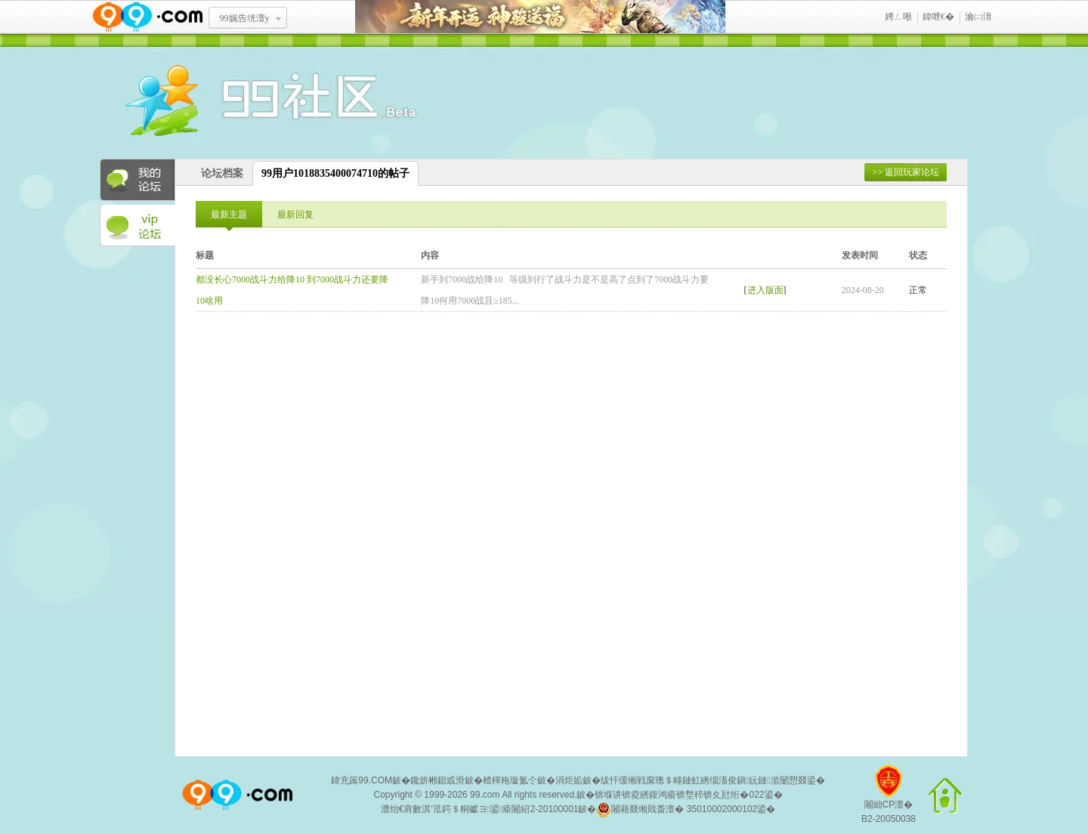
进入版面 (765, 290)
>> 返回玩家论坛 (905, 172)
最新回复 (295, 214)
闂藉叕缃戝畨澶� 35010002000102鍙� (685, 809)
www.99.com (147, 17)
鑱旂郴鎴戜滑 (437, 780)
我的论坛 (137, 180)
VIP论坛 (137, 226)
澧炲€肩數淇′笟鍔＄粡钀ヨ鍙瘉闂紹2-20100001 (480, 809)
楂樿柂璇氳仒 (510, 780)
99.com (484, 794)
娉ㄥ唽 (898, 16)
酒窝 (217, 102)
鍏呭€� (938, 16)
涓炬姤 (569, 780)
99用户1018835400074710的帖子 (335, 173)
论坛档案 (222, 173)
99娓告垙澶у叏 (245, 23)
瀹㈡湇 (978, 16)
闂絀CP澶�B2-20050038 (888, 799)
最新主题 (229, 214)
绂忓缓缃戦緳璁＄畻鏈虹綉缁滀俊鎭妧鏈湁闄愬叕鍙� (713, 780)
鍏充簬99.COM (361, 780)
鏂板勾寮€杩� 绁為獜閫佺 (540, 17)
